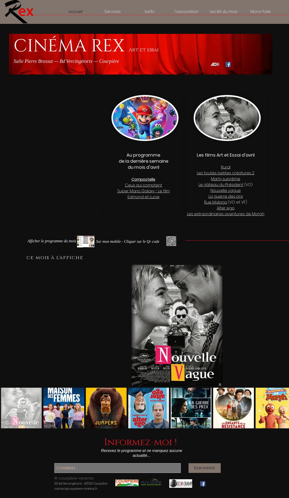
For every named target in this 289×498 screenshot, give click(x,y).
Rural (225, 167)
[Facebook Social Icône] (228, 64)
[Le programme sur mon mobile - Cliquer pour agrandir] (128, 241)
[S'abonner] (205, 468)
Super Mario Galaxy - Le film (143, 191)
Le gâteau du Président (221, 185)
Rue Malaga (215, 202)
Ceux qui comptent (143, 185)
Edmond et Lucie (143, 197)
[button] (52, 241)
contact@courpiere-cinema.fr (76, 488)
